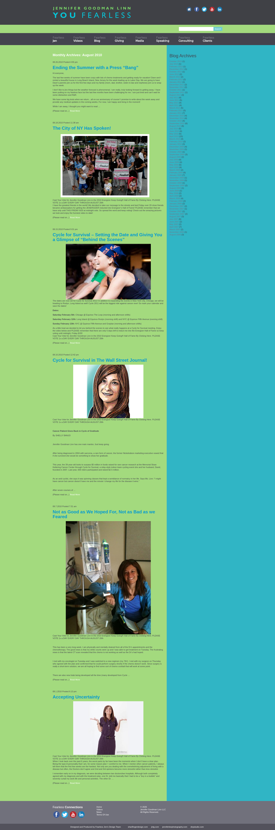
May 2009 (173, 165)
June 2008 (174, 191)
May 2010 (173, 134)
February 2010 (176, 141)
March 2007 (174, 229)
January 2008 (175, 203)
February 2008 (176, 201)
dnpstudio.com (197, 827)
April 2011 (174, 105)
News (99, 812)
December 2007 (176, 206)
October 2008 (175, 183)
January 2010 (175, 144)
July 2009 (173, 159)
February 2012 (176, 79)
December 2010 (176, 116)
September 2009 (176, 154)
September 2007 (176, 214)
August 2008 (175, 188)
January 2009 (175, 175)
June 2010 (174, 131)
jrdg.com (155, 827)
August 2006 (175, 235)
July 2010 (173, 128)
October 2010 (175, 121)
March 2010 (174, 139)
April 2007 (174, 227)
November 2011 (176, 87)
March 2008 (174, 198)
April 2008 (174, 196)
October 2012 (175, 72)
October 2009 (175, 152)
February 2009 (176, 172)
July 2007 (173, 219)
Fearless (58, 39)
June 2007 (174, 222)
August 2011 (175, 95)
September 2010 (176, 123)
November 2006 (176, 232)
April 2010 (174, 136)
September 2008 (176, 185)
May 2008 (173, 193)
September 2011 (176, 92)
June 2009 (174, 162)
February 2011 (176, 110)
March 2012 (174, 77)
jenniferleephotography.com (174, 827)
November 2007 (176, 209)
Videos (99, 809)
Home (99, 807)
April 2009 (174, 167)
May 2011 (173, 103)
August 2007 (175, 216)
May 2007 (173, 224)
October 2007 (175, 211)
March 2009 (174, 170)
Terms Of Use (102, 815)
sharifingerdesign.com (138, 827)
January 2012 (175, 82)
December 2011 (176, 84)
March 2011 (174, 108)
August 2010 (175, 126)
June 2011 (174, 100)
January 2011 (175, 113)
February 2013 (176, 66)
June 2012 (174, 74)
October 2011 (175, 90)
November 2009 (176, 149)
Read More (75, 111)
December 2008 (176, 178)
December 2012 (176, 69)
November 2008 (176, 180)
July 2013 (173, 64)
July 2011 (173, 97)
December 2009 (176, 147)
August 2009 (175, 157)
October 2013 (175, 61)
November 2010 (176, 118)
